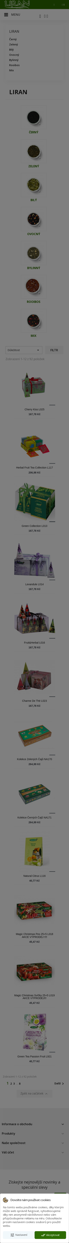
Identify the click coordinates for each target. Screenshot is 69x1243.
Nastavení (18, 1235)
